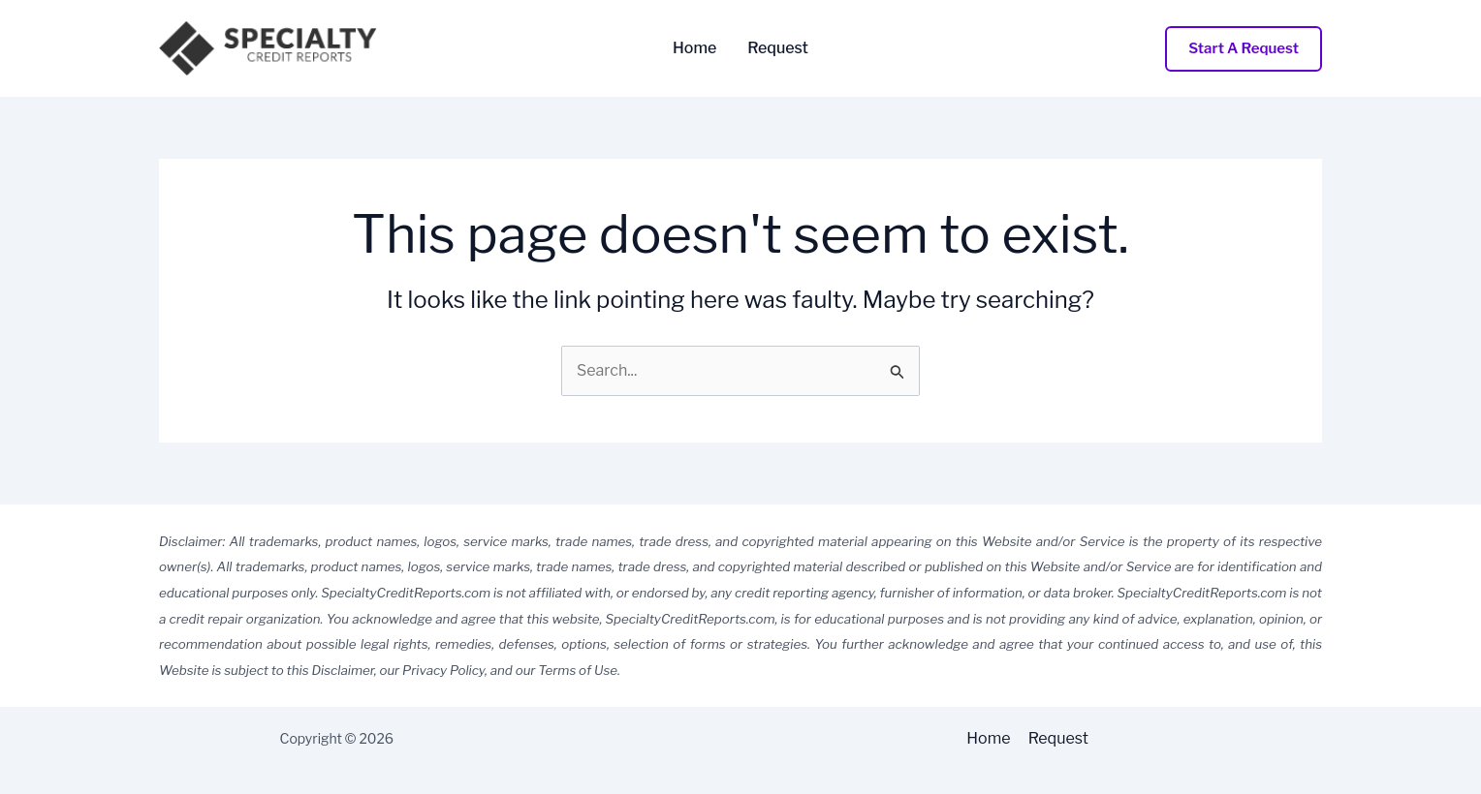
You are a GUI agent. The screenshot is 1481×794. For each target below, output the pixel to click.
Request (777, 48)
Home (694, 48)
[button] (1243, 49)
